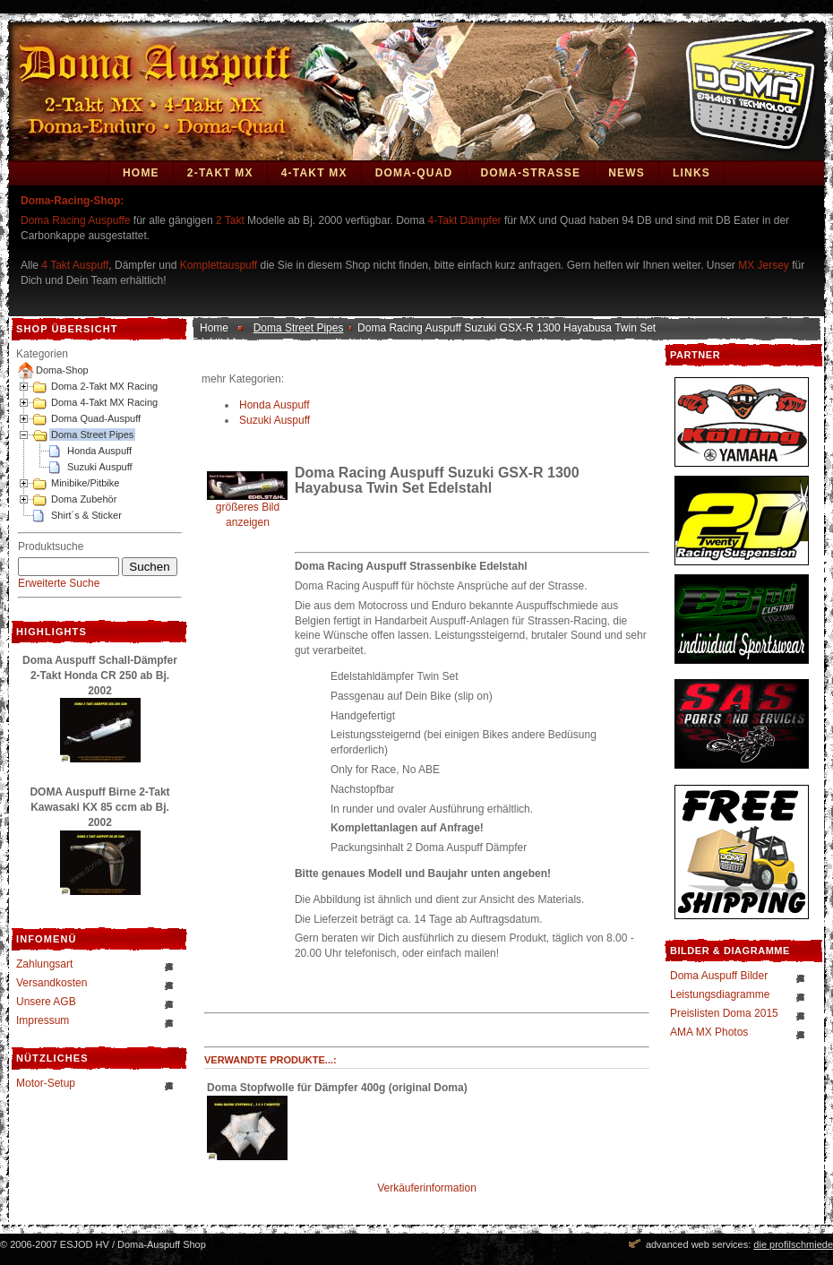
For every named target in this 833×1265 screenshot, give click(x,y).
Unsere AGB (46, 1001)
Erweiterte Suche (58, 583)
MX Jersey (765, 265)
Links (691, 173)
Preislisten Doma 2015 (724, 1013)
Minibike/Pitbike (85, 483)
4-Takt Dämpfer (465, 220)
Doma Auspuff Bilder (719, 975)
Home (141, 173)
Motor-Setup (45, 1083)
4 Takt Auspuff (74, 265)
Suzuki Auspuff (100, 466)
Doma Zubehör (83, 499)
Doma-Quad (414, 173)
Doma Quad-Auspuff (96, 418)
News (626, 173)
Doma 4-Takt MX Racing (104, 402)
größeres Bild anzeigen (247, 509)
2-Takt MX (220, 173)
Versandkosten (51, 983)
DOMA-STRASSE (530, 173)
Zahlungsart (44, 964)
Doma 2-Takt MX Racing (104, 386)
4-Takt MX (314, 173)
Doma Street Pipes (92, 434)
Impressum (42, 1020)
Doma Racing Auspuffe (76, 220)
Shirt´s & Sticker (86, 515)
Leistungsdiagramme (719, 994)
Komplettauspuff (219, 265)
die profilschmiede (793, 1244)
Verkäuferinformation (427, 1188)
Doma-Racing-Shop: (72, 200)
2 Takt (230, 220)
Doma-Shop (62, 370)
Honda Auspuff (99, 450)
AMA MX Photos (709, 1032)
